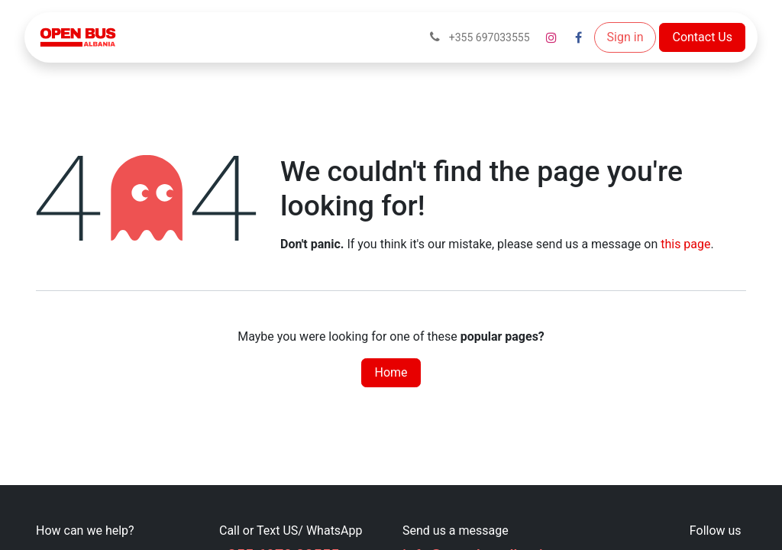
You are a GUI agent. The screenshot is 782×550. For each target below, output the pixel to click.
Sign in (625, 37)
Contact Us (702, 37)
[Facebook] (579, 37)
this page (685, 244)
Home (390, 372)
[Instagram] (551, 37)
